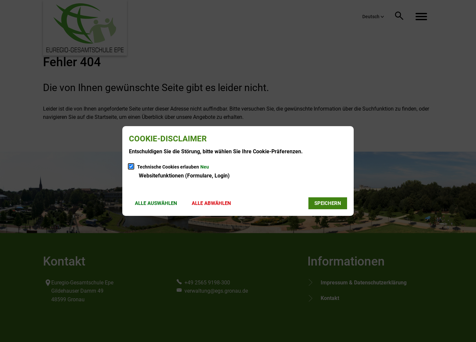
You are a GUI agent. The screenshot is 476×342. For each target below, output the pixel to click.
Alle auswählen (156, 203)
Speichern (327, 203)
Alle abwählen (211, 203)
